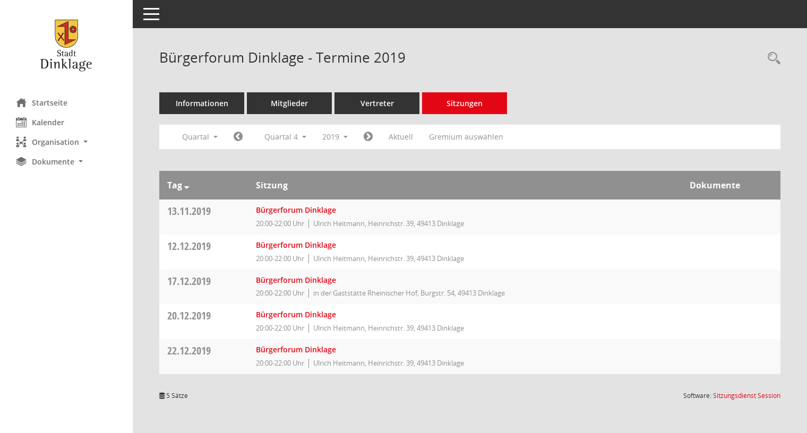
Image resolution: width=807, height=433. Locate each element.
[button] (66, 142)
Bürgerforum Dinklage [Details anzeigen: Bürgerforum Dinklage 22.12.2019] (296, 349)
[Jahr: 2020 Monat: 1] (368, 136)
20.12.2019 (189, 315)
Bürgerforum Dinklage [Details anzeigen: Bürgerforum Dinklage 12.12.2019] (296, 245)
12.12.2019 (189, 246)
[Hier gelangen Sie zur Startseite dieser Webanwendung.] (66, 45)
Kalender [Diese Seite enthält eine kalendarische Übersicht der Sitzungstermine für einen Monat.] (40, 122)
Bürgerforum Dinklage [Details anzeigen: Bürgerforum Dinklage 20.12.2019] (296, 314)
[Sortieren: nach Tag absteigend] (186, 185)
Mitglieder (289, 103)
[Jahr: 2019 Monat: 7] (238, 136)
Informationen (202, 103)
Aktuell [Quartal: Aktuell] (401, 137)
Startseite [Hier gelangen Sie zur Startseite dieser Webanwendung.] (41, 102)
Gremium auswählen (466, 137)
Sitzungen (465, 103)
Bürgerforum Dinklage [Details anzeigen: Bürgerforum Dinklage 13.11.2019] (296, 210)
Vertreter (377, 103)
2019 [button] (335, 137)
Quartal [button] (200, 137)
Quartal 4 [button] (285, 137)
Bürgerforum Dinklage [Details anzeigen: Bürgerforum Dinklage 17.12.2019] (296, 280)
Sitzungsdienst (746, 395)
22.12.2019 (189, 350)
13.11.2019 (189, 211)
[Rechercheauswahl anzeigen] (771, 58)
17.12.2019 (189, 281)
